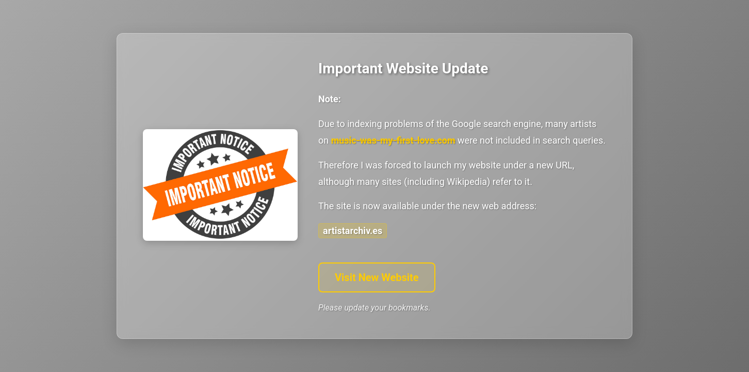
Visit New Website (377, 277)
